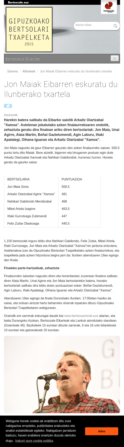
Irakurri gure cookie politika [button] (34, 440)
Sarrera (12, 71)
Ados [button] (101, 431)
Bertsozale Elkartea (22, 58)
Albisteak (28, 71)
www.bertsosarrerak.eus (81, 315)
